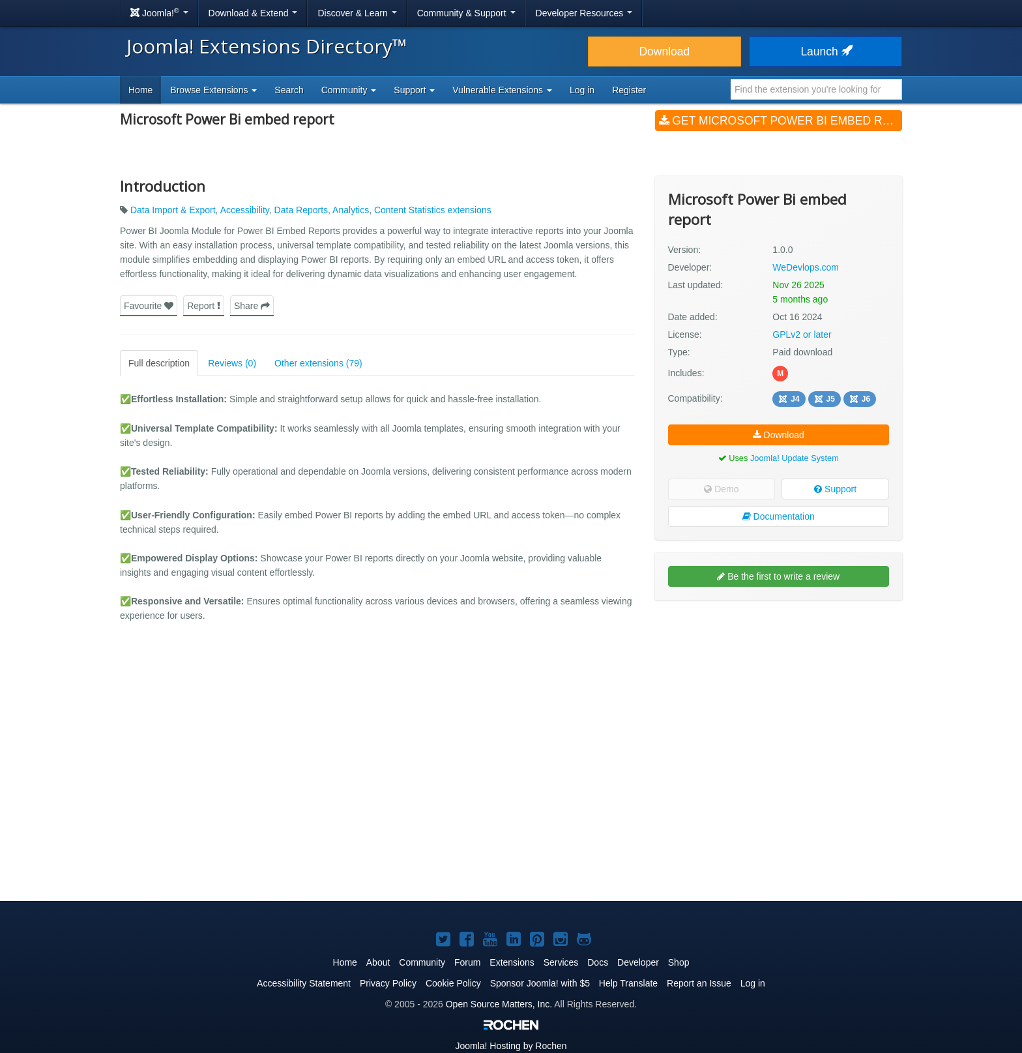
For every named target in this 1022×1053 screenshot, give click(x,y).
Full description (159, 363)
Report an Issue (699, 983)
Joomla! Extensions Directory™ (266, 46)
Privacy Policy (388, 983)
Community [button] (349, 90)
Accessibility (244, 210)
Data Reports (301, 210)
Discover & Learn (356, 13)
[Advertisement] (778, 694)
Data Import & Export (173, 210)
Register (629, 90)
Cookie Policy (453, 983)
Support (835, 489)
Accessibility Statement (304, 983)
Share (252, 306)
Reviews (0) (232, 363)
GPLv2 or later (801, 334)
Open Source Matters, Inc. (499, 1004)
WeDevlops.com (805, 267)
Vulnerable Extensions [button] (502, 90)
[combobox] (816, 89)
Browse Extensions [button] (213, 90)
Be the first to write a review (778, 576)
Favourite (148, 306)
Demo (721, 489)
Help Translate (628, 983)
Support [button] (414, 90)
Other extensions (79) (318, 363)
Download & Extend (253, 13)
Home (140, 90)
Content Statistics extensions (432, 210)
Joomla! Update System (794, 458)
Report (203, 306)
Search (288, 90)
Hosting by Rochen (510, 1046)
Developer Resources (584, 13)
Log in (582, 90)
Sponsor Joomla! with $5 (540, 983)
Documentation (778, 516)
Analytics (350, 210)
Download (664, 51)
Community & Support (466, 13)
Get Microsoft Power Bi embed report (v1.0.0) (780, 120)
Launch (825, 51)
